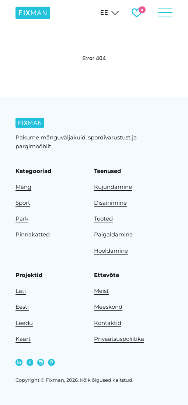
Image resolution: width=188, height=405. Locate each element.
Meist (101, 291)
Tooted (103, 218)
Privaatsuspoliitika (119, 339)
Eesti (22, 307)
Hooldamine (111, 251)
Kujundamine (113, 187)
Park (21, 218)
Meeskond (108, 307)
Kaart (23, 339)
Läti (20, 291)
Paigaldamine (113, 234)
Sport (22, 203)
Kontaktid (107, 323)
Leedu (24, 323)
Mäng (23, 187)
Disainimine (110, 203)
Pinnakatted (32, 234)
